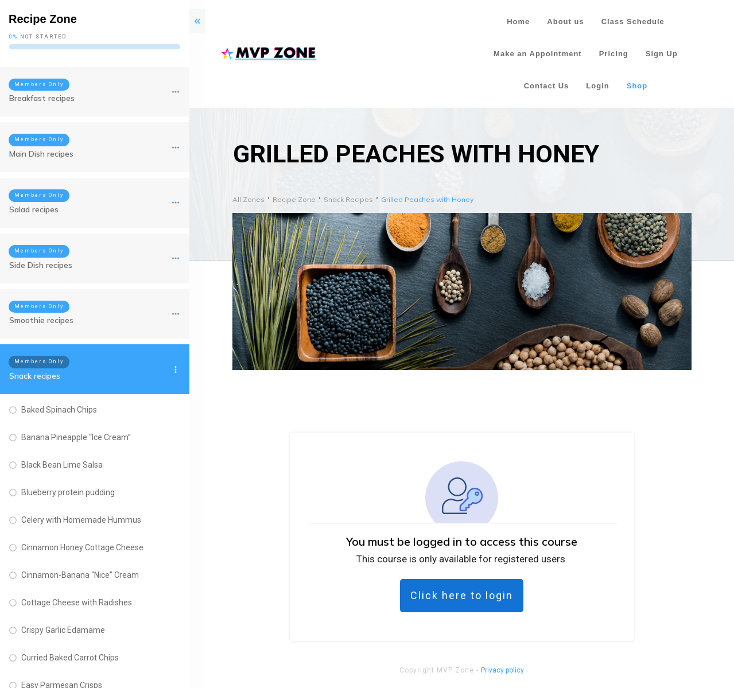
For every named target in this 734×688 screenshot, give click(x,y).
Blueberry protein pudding (68, 492)
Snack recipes (34, 376)
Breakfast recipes (42, 98)
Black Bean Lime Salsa (62, 464)
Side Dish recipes (40, 265)
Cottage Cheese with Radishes (76, 602)
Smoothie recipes (41, 320)
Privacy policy (502, 670)
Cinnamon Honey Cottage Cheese (82, 547)
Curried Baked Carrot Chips (70, 657)
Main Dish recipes (41, 154)
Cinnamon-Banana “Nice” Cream (80, 575)
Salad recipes (34, 209)
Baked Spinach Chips (59, 409)
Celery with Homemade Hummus (81, 519)
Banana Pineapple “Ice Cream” (76, 437)
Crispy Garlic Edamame (63, 630)
